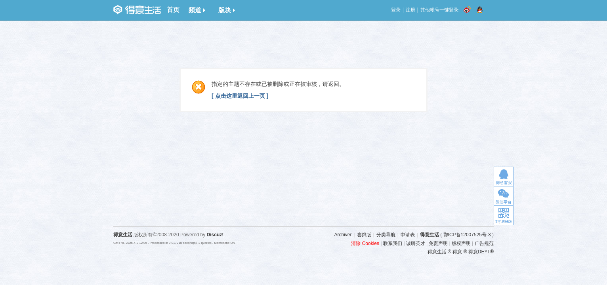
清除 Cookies (365, 243)
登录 (396, 10)
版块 (226, 10)
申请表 (408, 235)
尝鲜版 (364, 235)
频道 (197, 10)
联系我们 (392, 243)
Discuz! (215, 235)
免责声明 (438, 243)
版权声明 (461, 243)
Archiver (342, 235)
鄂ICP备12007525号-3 (467, 235)
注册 (410, 10)
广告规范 (484, 243)
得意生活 (429, 235)
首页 (173, 9)
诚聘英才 (415, 243)
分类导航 (385, 235)
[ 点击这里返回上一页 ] (240, 96)
